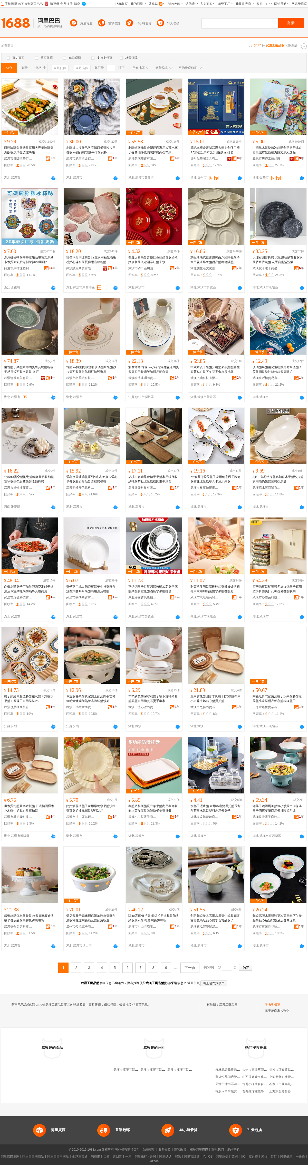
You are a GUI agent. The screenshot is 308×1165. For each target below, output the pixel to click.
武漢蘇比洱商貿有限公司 (267, 487)
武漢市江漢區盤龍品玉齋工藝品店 (136, 1069)
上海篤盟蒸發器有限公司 (286, 1091)
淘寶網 (95, 1156)
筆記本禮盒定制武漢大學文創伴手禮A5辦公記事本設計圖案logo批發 (215, 150)
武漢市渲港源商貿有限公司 (142, 707)
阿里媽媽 (165, 1156)
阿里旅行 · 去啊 (145, 1156)
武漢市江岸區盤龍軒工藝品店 (160, 1069)
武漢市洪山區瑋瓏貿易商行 (142, 926)
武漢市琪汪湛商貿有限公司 (204, 597)
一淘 (128, 1156)
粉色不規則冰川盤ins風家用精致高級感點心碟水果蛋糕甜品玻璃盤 (91, 260)
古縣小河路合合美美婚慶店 (260, 1084)
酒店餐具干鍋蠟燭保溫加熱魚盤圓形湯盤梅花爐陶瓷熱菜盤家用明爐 (91, 918)
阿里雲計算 (191, 1156)
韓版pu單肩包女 (226, 1091)
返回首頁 (193, 983)
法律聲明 (149, 1149)
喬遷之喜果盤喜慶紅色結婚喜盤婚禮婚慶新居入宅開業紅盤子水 (153, 260)
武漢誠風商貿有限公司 (80, 268)
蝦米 (178, 1156)
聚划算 (117, 1156)
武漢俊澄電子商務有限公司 (267, 817)
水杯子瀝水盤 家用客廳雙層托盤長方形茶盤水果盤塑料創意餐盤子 (215, 808)
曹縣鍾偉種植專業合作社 (259, 1091)
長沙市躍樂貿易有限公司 (286, 1069)
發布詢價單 (272, 1004)
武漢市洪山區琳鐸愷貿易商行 (80, 817)
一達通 (300, 1156)
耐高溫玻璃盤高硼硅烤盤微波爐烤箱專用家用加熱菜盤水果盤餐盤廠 (215, 589)
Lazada (154, 1161)
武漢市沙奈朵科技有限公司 (267, 597)
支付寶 (253, 1156)
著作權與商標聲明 (127, 1149)
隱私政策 (180, 1149)
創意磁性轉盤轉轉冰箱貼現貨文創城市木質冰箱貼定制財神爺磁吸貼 (28, 260)
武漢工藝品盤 (228, 1004)
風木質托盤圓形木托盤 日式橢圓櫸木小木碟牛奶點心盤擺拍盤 (215, 699)
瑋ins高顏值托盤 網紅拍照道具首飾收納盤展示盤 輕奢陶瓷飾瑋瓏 (153, 918)
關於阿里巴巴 (199, 1149)
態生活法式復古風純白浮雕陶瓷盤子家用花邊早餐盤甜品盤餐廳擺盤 (215, 260)
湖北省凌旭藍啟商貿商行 (204, 817)
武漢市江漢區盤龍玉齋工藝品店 (188, 1069)
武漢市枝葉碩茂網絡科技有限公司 (204, 487)
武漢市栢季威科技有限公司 (80, 378)
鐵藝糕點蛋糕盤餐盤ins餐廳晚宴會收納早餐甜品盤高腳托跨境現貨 (29, 918)
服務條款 (164, 1149)
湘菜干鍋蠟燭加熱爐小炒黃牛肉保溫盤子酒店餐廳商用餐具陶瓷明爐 (277, 808)
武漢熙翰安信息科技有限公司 (80, 487)
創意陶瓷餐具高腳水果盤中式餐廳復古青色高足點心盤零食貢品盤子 (215, 918)
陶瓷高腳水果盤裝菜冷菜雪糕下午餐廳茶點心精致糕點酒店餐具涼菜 (277, 918)
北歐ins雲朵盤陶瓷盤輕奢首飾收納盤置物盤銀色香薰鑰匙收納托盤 (29, 479)
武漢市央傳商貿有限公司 (80, 597)
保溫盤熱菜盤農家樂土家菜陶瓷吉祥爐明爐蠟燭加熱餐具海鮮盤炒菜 (91, 699)
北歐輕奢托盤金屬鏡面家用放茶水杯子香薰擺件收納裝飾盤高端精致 (153, 150)
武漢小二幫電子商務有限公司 (142, 817)
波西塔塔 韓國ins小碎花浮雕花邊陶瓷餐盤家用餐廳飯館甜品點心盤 (153, 369)
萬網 (235, 1156)
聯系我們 (217, 1149)
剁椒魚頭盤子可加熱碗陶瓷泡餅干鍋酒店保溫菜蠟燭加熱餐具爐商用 (28, 589)
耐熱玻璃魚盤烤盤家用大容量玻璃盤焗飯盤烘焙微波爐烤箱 (28, 150)
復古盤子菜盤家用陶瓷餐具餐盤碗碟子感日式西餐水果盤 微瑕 (28, 369)
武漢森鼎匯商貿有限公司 (18, 707)
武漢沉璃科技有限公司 (204, 378)
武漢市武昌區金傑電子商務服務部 (80, 158)
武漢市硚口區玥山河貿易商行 (142, 268)
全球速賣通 (80, 1156)
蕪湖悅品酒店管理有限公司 (233, 1077)
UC (243, 1156)
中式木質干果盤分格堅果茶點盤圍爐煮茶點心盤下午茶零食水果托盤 (215, 369)
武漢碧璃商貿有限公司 (142, 158)
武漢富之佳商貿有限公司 (204, 707)
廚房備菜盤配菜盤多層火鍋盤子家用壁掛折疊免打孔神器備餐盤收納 (277, 589)
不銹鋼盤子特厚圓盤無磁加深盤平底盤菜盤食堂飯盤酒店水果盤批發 (153, 589)
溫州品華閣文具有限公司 (204, 158)
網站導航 (233, 1149)
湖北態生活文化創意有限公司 (204, 268)
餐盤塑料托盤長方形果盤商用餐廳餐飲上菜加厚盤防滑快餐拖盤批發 (153, 808)
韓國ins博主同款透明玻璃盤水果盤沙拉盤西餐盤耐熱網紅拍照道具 (91, 369)
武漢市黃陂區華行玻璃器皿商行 (18, 158)
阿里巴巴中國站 (58, 1156)
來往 (264, 1156)
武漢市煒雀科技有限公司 (18, 597)
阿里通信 (222, 1156)
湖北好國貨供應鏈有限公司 (142, 597)
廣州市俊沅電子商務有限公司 (80, 926)
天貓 (106, 1156)
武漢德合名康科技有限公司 (18, 926)
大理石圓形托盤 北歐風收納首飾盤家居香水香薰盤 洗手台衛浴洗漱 (278, 260)
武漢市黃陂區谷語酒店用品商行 (267, 926)
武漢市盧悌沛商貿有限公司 (18, 487)
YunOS (208, 1156)
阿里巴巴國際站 (33, 1156)
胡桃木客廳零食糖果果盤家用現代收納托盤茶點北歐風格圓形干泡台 (153, 479)
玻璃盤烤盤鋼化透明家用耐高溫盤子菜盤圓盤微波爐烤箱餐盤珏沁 (277, 369)
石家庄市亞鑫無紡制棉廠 (286, 1084)
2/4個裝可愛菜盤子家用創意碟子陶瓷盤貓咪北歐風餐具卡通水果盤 (215, 479)
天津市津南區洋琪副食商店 (233, 1084)
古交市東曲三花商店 (256, 1069)
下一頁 (190, 968)
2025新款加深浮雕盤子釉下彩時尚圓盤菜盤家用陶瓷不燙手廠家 (153, 699)
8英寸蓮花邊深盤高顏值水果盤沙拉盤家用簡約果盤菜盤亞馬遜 (278, 479)
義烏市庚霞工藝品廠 (266, 158)
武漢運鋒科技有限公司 (142, 487)
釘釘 (274, 1156)
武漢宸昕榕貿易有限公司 (267, 378)
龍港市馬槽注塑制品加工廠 (18, 268)
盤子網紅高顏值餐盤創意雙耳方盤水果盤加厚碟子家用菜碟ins (28, 699)
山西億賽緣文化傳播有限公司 (262, 1077)
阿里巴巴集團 (10, 1156)
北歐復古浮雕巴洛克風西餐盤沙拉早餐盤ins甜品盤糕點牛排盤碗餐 (91, 150)
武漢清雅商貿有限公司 (18, 378)
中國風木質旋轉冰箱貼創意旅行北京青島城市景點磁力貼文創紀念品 (277, 150)
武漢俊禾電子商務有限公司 (267, 268)
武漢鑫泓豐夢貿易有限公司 (204, 926)
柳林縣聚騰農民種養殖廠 (232, 1069)
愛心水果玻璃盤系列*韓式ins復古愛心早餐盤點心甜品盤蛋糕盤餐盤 (92, 479)
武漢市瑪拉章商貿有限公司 (80, 707)
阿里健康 (286, 1156)
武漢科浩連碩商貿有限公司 (142, 378)
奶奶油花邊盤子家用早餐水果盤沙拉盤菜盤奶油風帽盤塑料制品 (91, 808)
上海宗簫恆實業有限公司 (267, 707)
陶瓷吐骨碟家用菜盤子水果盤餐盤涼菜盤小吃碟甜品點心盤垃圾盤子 (277, 699)
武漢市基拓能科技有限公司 (18, 817)
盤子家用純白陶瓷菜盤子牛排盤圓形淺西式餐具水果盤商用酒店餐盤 (91, 589)
